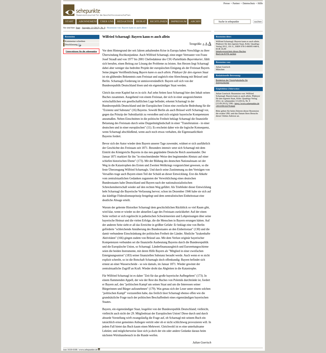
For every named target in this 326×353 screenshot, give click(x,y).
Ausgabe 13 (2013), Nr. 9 (93, 27)
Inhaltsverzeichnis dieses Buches (231, 51)
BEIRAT (141, 21)
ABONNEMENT (88, 21)
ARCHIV (195, 21)
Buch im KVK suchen (226, 54)
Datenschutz (249, 3)
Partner (236, 3)
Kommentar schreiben (75, 41)
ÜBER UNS (107, 21)
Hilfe (260, 3)
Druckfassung (73, 44)
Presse (227, 3)
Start (78, 27)
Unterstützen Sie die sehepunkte (81, 51)
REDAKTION (125, 21)
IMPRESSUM (178, 21)
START (69, 21)
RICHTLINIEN (158, 21)
